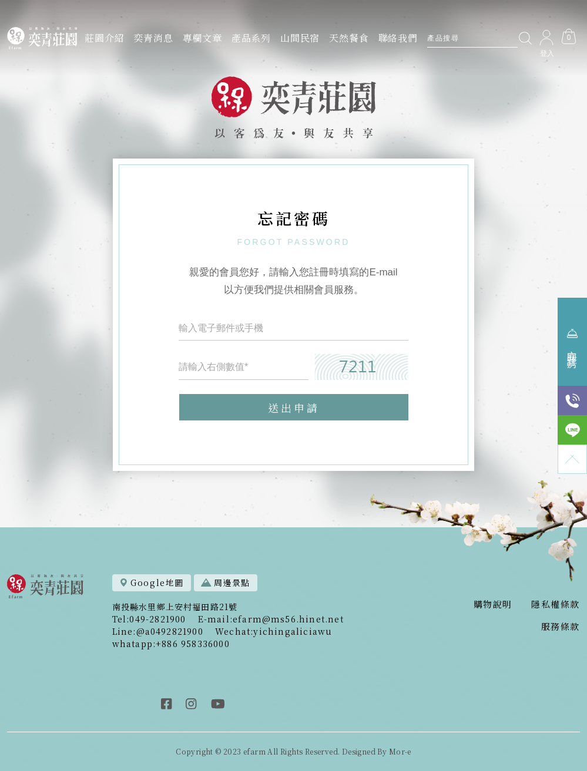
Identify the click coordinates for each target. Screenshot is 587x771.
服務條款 (560, 626)
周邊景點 (225, 582)
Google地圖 (151, 582)
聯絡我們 (398, 38)
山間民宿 (300, 38)
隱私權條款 (555, 604)
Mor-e (400, 751)
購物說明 (493, 604)
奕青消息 (153, 38)
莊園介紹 (104, 38)
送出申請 (294, 408)
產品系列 (251, 38)
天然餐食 (348, 38)
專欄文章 (202, 38)
